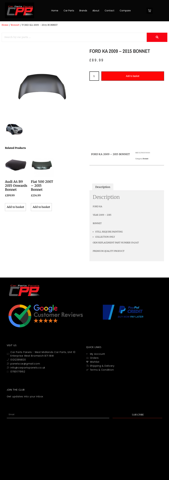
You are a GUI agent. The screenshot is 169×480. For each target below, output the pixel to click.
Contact (109, 10)
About (95, 10)
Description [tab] (102, 187)
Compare (125, 10)
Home (54, 10)
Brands (83, 10)
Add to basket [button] (15, 207)
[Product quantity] (94, 76)
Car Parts (69, 10)
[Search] (74, 37)
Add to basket (132, 76)
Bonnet (15, 25)
